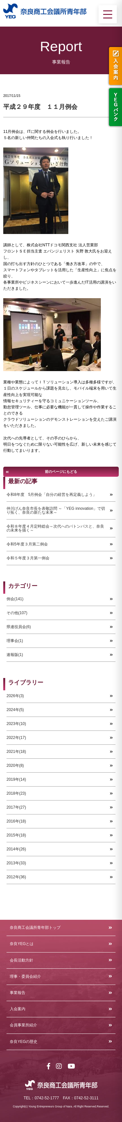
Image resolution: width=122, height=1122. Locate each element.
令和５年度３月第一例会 (28, 558)
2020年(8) (15, 765)
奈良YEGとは (22, 943)
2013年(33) (16, 863)
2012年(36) (16, 877)
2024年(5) (15, 709)
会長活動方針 (21, 960)
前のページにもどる (61, 471)
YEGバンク (114, 107)
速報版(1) (15, 654)
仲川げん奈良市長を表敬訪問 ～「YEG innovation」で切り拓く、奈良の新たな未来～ (56, 510)
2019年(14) (16, 779)
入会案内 (114, 66)
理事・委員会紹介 (25, 976)
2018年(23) (16, 793)
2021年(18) (16, 751)
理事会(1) (15, 640)
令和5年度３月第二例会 (27, 544)
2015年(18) (16, 835)
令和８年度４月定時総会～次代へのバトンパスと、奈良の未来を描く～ (55, 528)
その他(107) (17, 613)
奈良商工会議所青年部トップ (35, 927)
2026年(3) (15, 696)
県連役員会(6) (19, 627)
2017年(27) (16, 807)
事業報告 (17, 992)
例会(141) (15, 599)
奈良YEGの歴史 (23, 1041)
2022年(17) (16, 737)
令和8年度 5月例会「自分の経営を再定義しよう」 (52, 494)
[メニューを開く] (108, 14)
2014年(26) (16, 849)
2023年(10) (16, 723)
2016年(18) (16, 821)
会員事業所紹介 (23, 1025)
